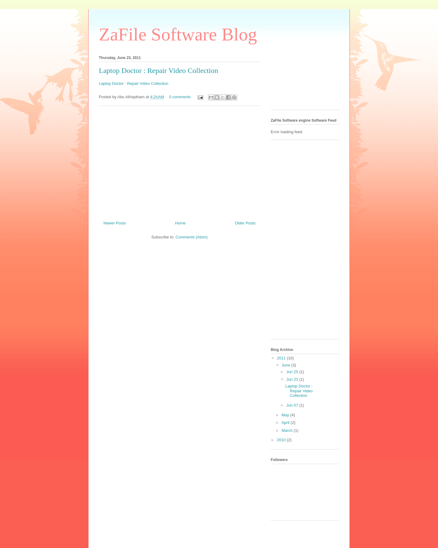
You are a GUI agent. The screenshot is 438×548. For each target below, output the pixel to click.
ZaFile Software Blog (178, 34)
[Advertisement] (179, 161)
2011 (282, 358)
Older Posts (245, 223)
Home (180, 223)
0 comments (180, 97)
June (286, 365)
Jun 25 (292, 371)
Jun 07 (292, 405)
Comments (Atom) (191, 237)
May (286, 415)
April (286, 422)
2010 (282, 440)
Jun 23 (292, 379)
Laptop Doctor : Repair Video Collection (158, 71)
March (288, 430)
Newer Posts (114, 223)
